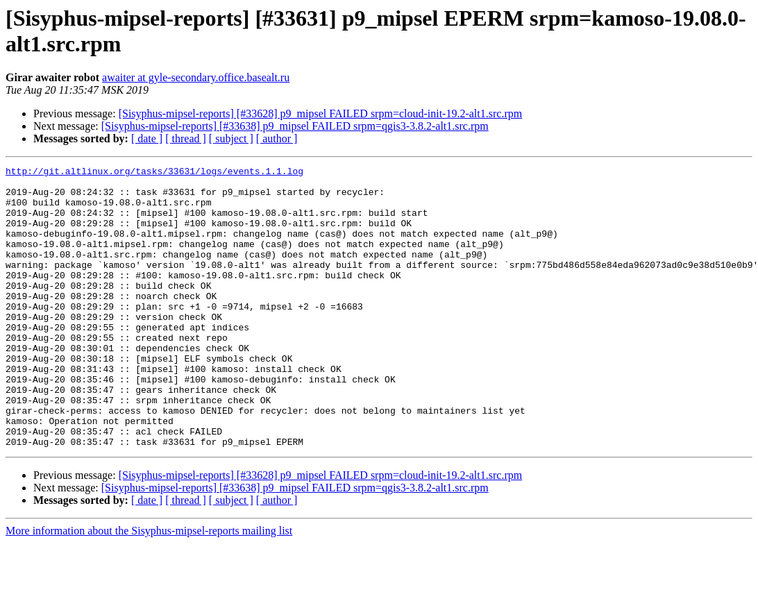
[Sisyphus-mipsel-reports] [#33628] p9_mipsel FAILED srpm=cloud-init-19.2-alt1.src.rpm (321, 113)
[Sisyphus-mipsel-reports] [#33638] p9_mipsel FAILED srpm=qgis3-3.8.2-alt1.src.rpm (295, 126)
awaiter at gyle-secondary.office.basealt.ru (195, 77)
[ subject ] (231, 138)
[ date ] (146, 138)
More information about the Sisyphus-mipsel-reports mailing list (149, 587)
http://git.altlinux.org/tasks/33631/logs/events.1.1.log (154, 173)
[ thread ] (185, 138)
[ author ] (277, 138)
